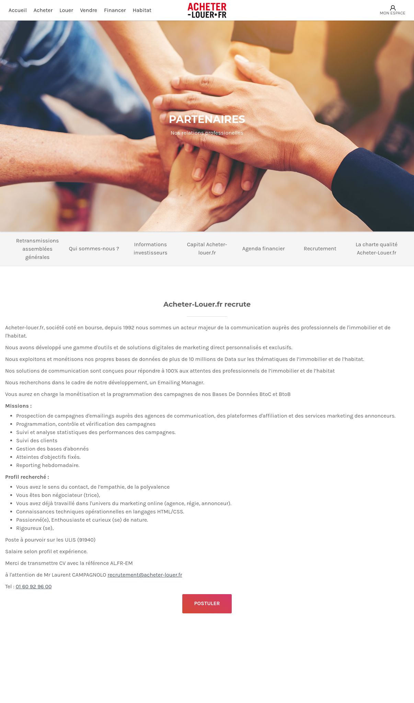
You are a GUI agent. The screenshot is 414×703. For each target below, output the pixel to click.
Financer (115, 10)
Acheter (43, 10)
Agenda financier (263, 248)
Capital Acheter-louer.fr (207, 248)
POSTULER (207, 603)
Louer (66, 10)
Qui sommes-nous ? (94, 248)
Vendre (88, 10)
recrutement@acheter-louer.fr (144, 574)
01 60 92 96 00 (34, 586)
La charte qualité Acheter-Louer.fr (377, 248)
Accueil (18, 10)
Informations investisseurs (151, 248)
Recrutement (320, 248)
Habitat (142, 10)
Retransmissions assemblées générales (37, 248)
